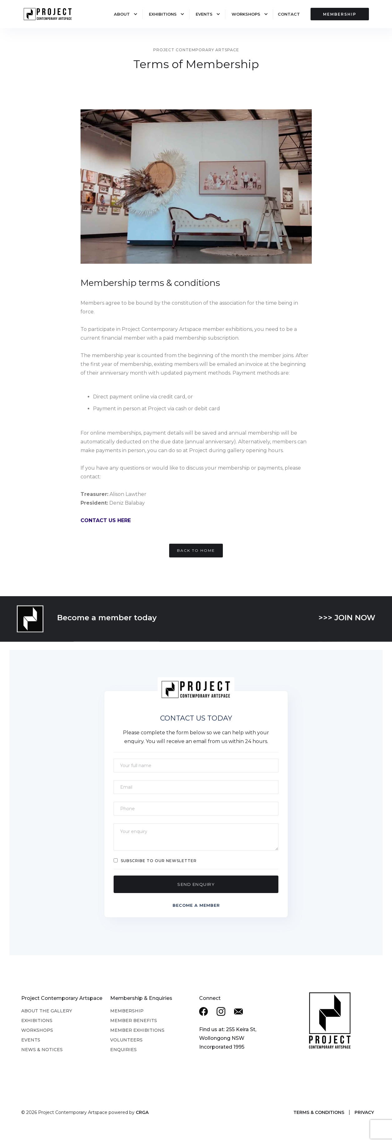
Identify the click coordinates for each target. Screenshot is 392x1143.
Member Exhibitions (137, 1030)
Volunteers (126, 1040)
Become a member (196, 905)
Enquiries (123, 1049)
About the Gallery (46, 1011)
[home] (51, 15)
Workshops (246, 14)
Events (204, 14)
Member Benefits (133, 1020)
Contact (289, 14)
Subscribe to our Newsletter (159, 860)
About (122, 14)
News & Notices (42, 1049)
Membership (127, 1011)
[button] (123, 14)
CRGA (142, 1112)
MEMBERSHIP (339, 14)
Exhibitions (163, 14)
